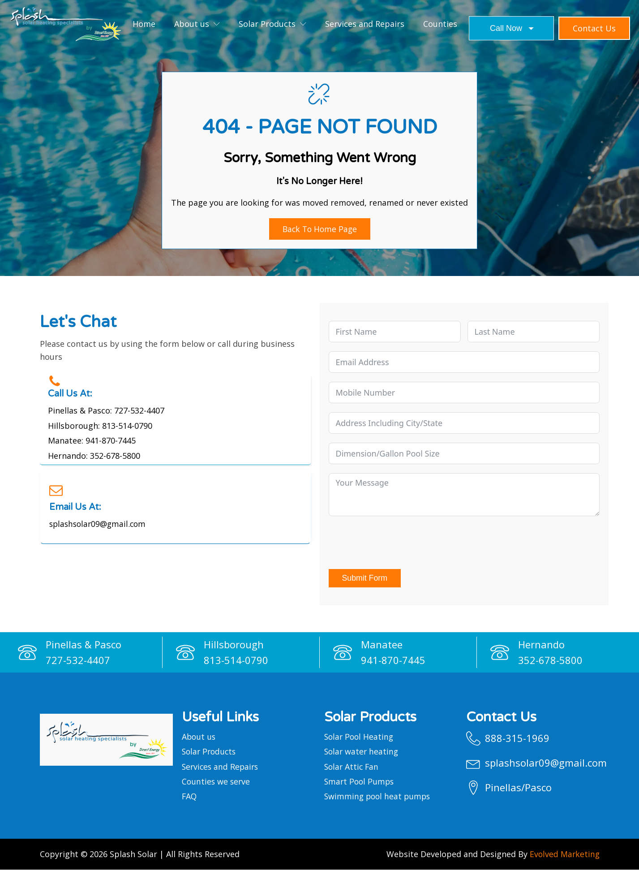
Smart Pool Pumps (360, 782)
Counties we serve (217, 782)
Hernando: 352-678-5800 (94, 456)
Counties (440, 23)
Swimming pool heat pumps (378, 797)
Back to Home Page (319, 229)
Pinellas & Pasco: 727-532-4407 (106, 410)
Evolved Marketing (564, 855)
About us (197, 23)
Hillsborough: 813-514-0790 (100, 425)
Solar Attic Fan (352, 767)
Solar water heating (362, 752)
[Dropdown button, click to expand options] (511, 28)
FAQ (189, 797)
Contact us (594, 28)
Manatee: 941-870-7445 (92, 441)
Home (144, 23)
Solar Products (272, 23)
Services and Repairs (364, 23)
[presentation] (397, 543)
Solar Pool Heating (360, 737)
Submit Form (365, 578)
